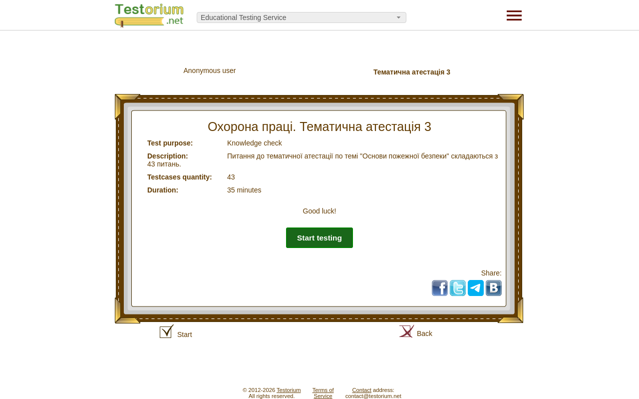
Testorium (289, 390)
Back (424, 334)
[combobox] (301, 17)
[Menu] (514, 15)
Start (184, 334)
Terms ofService (323, 393)
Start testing (319, 238)
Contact (361, 390)
